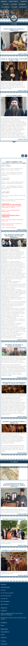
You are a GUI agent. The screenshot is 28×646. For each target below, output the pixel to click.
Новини (3, 634)
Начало (4, 1)
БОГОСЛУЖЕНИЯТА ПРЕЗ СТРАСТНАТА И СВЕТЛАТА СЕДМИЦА (14, 162)
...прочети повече (22, 53)
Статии (14, 7)
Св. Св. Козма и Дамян (7, 593)
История (3, 590)
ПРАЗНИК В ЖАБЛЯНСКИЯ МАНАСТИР (14, 519)
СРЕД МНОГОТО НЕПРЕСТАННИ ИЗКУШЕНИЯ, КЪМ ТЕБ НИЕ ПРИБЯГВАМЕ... (14, 236)
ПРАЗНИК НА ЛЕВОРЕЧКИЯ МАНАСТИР (14, 550)
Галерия (14, 4)
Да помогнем (5, 604)
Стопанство (4, 598)
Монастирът (13, 1)
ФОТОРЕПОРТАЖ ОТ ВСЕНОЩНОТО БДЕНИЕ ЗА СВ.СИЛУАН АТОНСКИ (14, 383)
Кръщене (22, 4)
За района (5, 7)
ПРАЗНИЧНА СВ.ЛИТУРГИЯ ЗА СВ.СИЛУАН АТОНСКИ (14, 345)
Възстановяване (5, 601)
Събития (5, 4)
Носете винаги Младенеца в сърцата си (14, 29)
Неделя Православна (14, 95)
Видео (2, 625)
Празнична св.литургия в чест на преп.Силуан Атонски (13, 618)
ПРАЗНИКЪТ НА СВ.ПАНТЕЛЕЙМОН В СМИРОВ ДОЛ (14, 422)
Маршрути (4, 637)
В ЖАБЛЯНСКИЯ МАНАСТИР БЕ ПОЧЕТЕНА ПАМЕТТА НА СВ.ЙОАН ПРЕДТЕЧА (14, 485)
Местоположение (6, 595)
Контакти (23, 7)
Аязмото (23, 1)
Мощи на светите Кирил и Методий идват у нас (14, 59)
